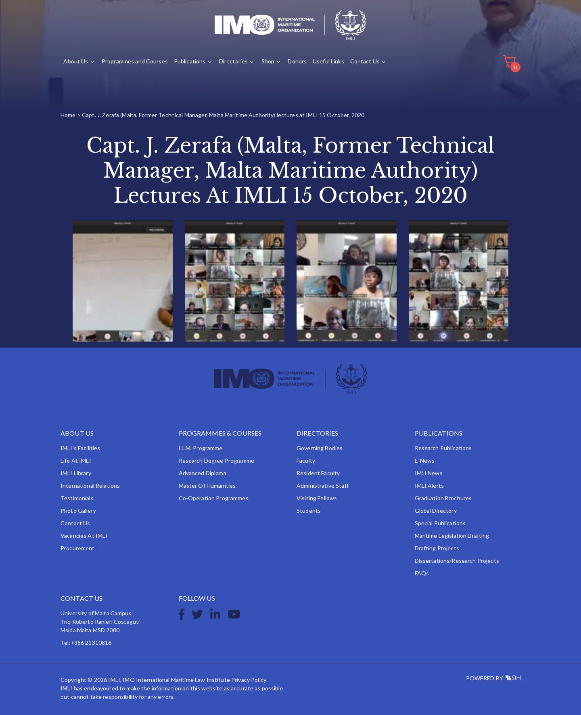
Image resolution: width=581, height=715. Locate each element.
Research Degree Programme (217, 460)
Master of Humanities (207, 485)
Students (309, 510)
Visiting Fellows (317, 498)
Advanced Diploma (202, 473)
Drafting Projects (437, 548)
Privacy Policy (248, 679)
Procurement (78, 548)
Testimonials (77, 498)
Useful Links (328, 61)
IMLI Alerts (429, 485)
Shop (268, 61)
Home (68, 114)
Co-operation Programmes (214, 498)
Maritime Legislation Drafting (452, 535)
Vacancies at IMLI (84, 535)
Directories (233, 61)
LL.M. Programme (201, 448)
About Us (75, 61)
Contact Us (365, 61)
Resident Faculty (318, 473)
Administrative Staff (323, 485)
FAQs (422, 573)
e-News (425, 460)
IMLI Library (76, 473)
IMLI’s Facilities (80, 448)
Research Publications (443, 448)
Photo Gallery (78, 510)
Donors (297, 61)
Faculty (306, 460)
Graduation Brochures (443, 498)
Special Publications (440, 523)
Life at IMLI (76, 460)
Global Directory (436, 510)
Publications (190, 61)
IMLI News (429, 473)
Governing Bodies (320, 448)
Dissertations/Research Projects (457, 560)
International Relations (90, 485)
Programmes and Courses (135, 61)
